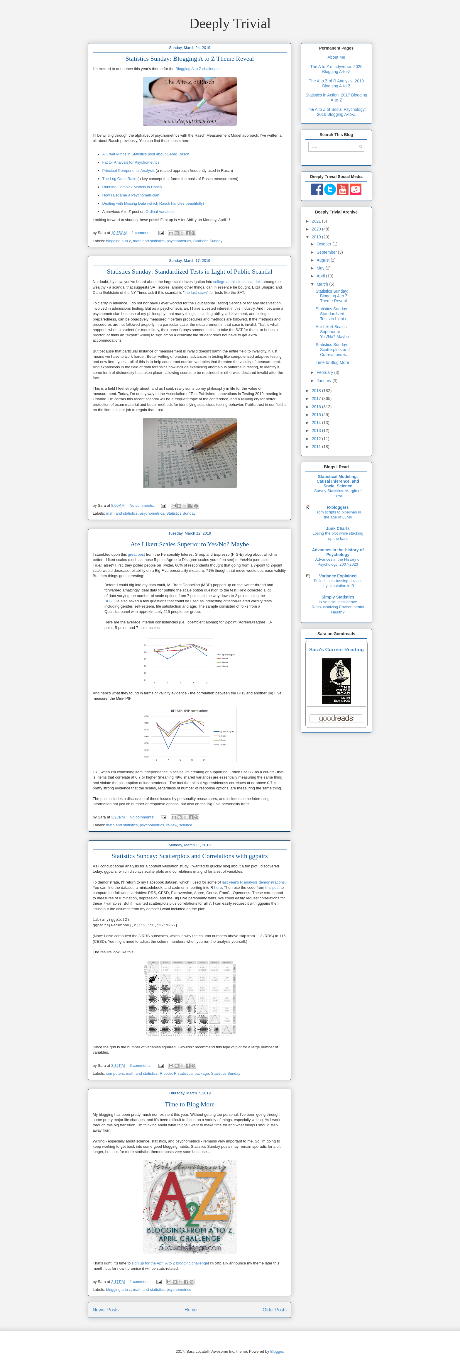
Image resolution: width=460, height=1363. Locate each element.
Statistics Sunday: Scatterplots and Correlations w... (333, 349)
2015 (317, 414)
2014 (317, 422)
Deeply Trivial (230, 23)
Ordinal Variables (160, 211)
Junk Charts (338, 528)
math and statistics (149, 241)
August (323, 260)
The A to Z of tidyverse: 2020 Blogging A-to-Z (336, 69)
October (324, 244)
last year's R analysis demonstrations (253, 882)
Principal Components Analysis (128, 170)
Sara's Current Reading (336, 649)
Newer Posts (106, 1309)
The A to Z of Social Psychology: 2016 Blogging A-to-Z (336, 112)
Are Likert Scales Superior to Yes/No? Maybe (190, 544)
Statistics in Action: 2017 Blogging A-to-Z (336, 97)
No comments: (142, 505)
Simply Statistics (338, 597)
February (325, 372)
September (327, 252)
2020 (317, 229)
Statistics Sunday (208, 241)
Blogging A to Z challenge (197, 69)
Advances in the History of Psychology (338, 552)
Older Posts (275, 1309)
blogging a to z (118, 241)
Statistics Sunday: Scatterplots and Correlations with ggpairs (189, 855)
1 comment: (142, 232)
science (185, 825)
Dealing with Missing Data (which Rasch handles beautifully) (153, 203)
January (324, 380)
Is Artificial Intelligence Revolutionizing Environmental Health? (338, 607)
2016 (317, 406)
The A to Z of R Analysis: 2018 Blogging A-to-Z (336, 83)
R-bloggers (338, 507)
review (171, 825)
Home (191, 1309)
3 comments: (141, 1065)
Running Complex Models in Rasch (132, 187)
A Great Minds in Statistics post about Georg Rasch (145, 154)
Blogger (276, 1351)
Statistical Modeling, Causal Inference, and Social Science (338, 481)
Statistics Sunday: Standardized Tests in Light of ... (334, 313)
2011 (317, 446)
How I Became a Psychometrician (130, 195)
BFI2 (108, 601)
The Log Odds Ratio (119, 179)
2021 (317, 221)
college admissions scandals (237, 281)
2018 (317, 390)
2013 (317, 430)
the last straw (196, 292)
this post (272, 887)
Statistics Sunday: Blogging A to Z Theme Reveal (190, 58)
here (218, 887)
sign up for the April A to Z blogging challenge (170, 1263)
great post (136, 554)
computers (115, 1073)
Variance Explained (338, 576)
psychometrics (179, 241)
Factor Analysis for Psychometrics (131, 162)
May (321, 268)
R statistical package (191, 1073)
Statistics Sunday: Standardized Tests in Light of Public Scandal (190, 271)
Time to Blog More (190, 1104)
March (323, 284)
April (321, 276)
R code (166, 1073)
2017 (317, 398)
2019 (317, 237)
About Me (336, 57)
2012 (317, 438)
